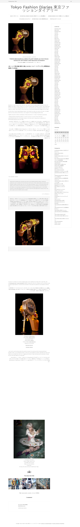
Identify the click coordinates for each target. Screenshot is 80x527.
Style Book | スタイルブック (59, 201)
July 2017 (56, 32)
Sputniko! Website (29, 347)
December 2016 (57, 42)
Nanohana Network (29, 345)
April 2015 (56, 70)
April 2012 (56, 119)
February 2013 (57, 106)
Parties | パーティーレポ (58, 193)
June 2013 (56, 101)
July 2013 (56, 99)
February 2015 (57, 73)
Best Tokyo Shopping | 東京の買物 (60, 161)
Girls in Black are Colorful (59, 169)
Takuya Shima (31, 336)
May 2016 (56, 52)
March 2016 (56, 55)
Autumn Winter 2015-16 (58, 153)
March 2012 (56, 120)
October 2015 (57, 62)
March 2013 (56, 105)
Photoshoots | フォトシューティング (61, 196)
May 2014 (56, 85)
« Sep (55, 144)
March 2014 (56, 88)
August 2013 (56, 98)
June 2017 (56, 34)
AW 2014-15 (56, 154)
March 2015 (56, 71)
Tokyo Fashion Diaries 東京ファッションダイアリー (40, 8)
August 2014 (56, 81)
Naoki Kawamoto (32, 341)
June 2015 (56, 67)
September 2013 (57, 96)
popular (55, 197)
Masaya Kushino (32, 337)
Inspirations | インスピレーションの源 (61, 171)
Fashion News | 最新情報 (21, 62)
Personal (56, 194)
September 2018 (57, 28)
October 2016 (57, 45)
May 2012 (56, 117)
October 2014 (57, 78)
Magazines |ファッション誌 (59, 185)
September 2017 (57, 31)
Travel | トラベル (57, 222)
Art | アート (56, 151)
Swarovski (56, 203)
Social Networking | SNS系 (59, 200)
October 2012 (57, 112)
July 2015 (56, 66)
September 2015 (57, 63)
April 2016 (56, 53)
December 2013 (57, 92)
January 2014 (56, 91)
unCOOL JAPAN (57, 224)
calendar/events (57, 162)
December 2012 (57, 109)
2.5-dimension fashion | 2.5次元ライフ (61, 150)
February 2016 (57, 56)
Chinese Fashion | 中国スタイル (60, 164)
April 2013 (56, 103)
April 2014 (56, 87)
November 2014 (57, 77)
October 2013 (57, 95)
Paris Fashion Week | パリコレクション (61, 192)
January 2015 (56, 74)
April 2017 (56, 37)
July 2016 (56, 49)
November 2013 (57, 94)
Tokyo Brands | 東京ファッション (31, 62)
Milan (55, 187)
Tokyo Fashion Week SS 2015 (59, 214)
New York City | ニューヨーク (59, 189)
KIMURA (32, 340)
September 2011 (57, 123)
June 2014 (56, 84)
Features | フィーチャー (58, 168)
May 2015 (56, 69)
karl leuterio (20, 504)
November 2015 (57, 60)
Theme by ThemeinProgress (46, 523)
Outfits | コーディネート (58, 190)
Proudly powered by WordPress (58, 523)
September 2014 (57, 80)
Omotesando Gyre (12, 283)
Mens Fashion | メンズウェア (59, 186)
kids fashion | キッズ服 (58, 183)
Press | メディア (57, 199)
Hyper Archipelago (20, 283)
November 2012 (57, 110)
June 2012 (56, 116)
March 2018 (56, 30)
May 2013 (56, 102)
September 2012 (57, 113)
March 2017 (56, 38)
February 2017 (57, 39)
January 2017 (56, 41)
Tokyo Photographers (58, 221)
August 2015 (56, 64)
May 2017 (56, 35)
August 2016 (56, 48)
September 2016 (57, 46)
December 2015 (57, 59)
